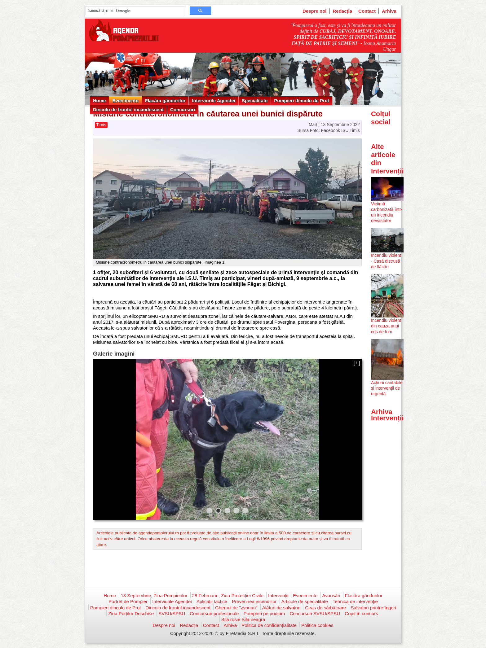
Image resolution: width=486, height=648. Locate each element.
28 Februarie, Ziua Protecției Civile (227, 595)
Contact (367, 11)
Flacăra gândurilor (165, 100)
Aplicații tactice (212, 601)
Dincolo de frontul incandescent (128, 109)
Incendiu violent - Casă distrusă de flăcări (386, 261)
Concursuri (182, 109)
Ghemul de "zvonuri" (236, 607)
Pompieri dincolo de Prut (301, 100)
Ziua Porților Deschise (131, 613)
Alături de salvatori (281, 607)
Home (99, 100)
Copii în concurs (361, 613)
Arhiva (389, 11)
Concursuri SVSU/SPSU (314, 613)
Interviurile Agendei (213, 100)
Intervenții (278, 595)
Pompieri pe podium (264, 613)
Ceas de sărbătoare (325, 607)
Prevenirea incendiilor (254, 601)
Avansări (331, 595)
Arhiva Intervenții (387, 415)
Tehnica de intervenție (355, 601)
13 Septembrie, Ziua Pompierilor (154, 595)
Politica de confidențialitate (269, 625)
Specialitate (254, 100)
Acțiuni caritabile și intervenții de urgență (387, 388)
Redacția (342, 11)
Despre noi (315, 11)
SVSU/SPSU (171, 613)
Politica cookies (317, 625)
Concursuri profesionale (214, 613)
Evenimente (125, 100)
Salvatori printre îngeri (373, 607)
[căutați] (134, 11)
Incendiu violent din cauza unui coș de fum (386, 326)
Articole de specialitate (304, 601)
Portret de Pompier (128, 601)
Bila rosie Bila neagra (243, 619)
